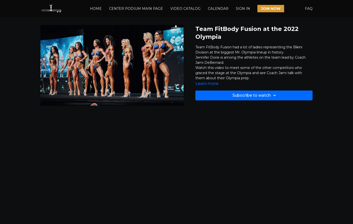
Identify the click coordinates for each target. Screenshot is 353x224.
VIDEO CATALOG (185, 8)
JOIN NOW (270, 8)
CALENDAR (218, 8)
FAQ (309, 8)
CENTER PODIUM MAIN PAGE (136, 8)
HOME (96, 8)
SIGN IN (243, 8)
